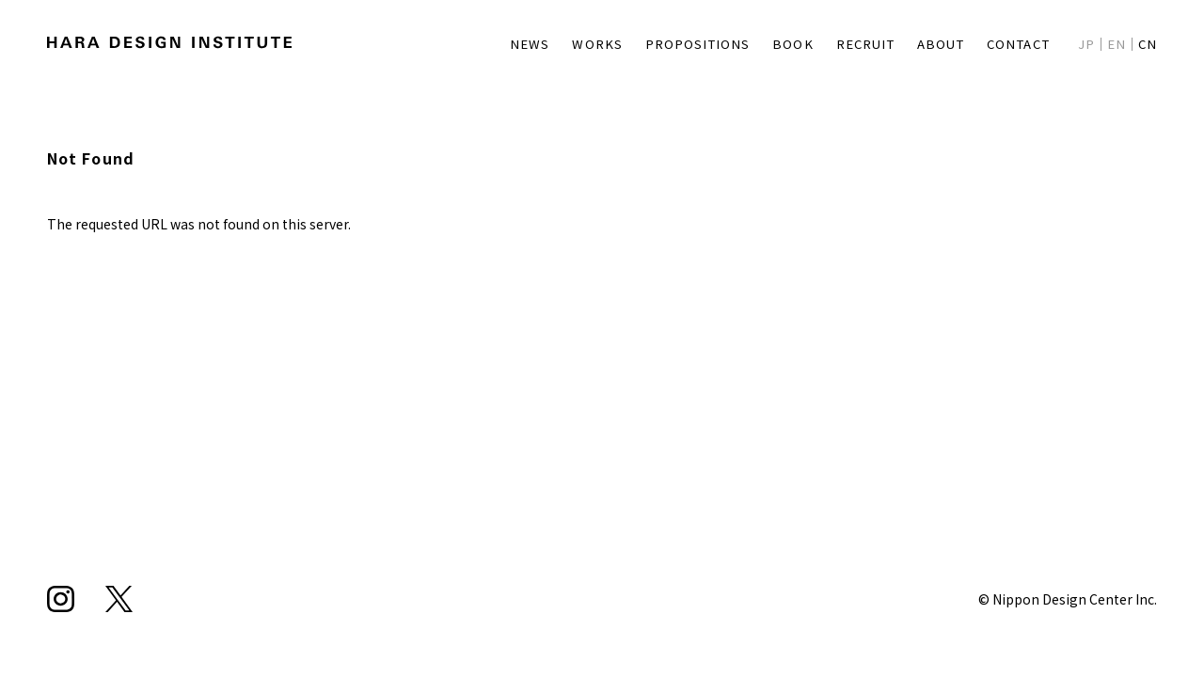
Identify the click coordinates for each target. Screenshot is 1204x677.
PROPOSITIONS (675, 43)
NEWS (503, 43)
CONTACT (1012, 43)
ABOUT (930, 43)
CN (1147, 43)
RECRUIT (848, 43)
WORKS (572, 43)
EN (1115, 43)
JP (1083, 43)
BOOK (772, 43)
